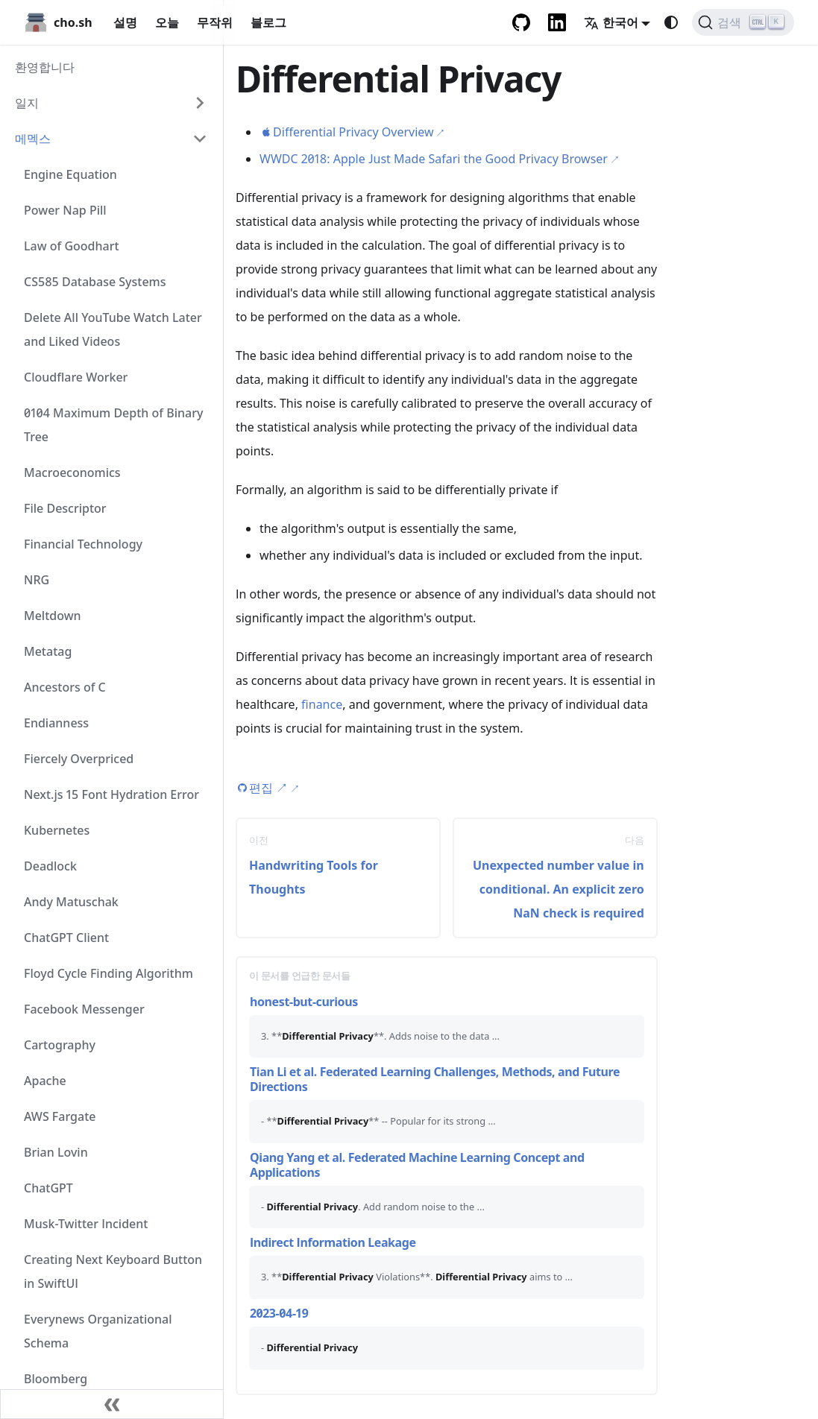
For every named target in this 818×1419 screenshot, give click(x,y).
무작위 (215, 22)
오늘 (167, 22)
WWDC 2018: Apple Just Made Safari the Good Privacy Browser (433, 159)
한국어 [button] (611, 22)
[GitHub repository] (521, 22)
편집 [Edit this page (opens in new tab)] (268, 788)
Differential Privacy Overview (353, 132)
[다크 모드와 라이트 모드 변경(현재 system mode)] (671, 22)
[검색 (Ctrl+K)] (743, 22)
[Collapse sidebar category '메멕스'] (199, 138)
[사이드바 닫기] (112, 1404)
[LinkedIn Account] (557, 22)
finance (321, 704)
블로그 (268, 22)
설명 (125, 22)
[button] (111, 102)
